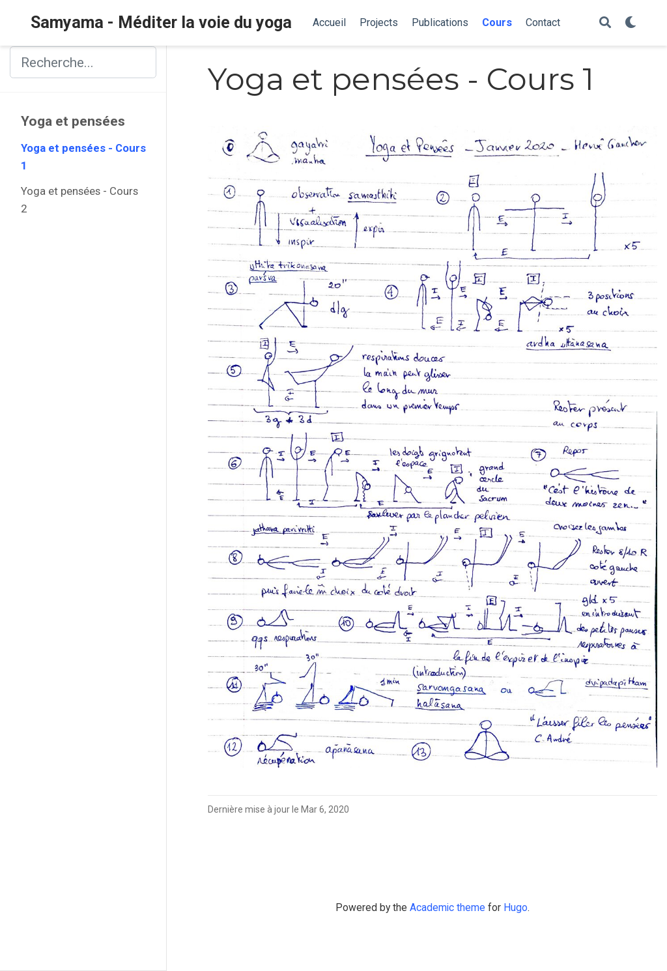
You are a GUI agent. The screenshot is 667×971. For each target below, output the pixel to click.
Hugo (516, 907)
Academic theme (447, 907)
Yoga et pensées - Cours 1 (83, 157)
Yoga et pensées (73, 121)
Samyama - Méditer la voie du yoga (161, 22)
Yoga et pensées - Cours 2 (79, 200)
